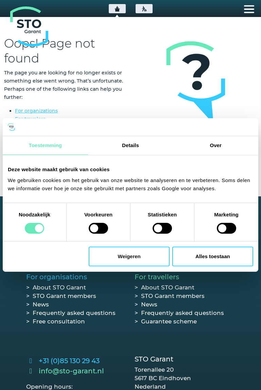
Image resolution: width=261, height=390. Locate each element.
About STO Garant (59, 287)
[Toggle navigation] (249, 9)
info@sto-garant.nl (71, 371)
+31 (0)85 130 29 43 (69, 361)
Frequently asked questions (74, 312)
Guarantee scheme (169, 321)
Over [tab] (216, 145)
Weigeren (129, 256)
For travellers (157, 277)
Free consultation (59, 321)
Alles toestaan (212, 256)
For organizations (36, 111)
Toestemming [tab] (45, 145)
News (41, 304)
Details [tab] (130, 145)
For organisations (56, 277)
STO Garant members (64, 295)
